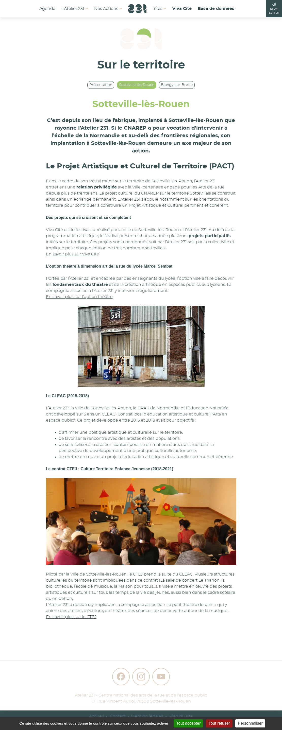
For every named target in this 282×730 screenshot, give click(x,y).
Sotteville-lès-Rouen (136, 85)
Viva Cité (182, 9)
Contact (118, 716)
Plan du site (181, 716)
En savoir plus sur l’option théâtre (79, 297)
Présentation (100, 85)
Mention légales (147, 716)
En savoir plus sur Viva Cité (72, 254)
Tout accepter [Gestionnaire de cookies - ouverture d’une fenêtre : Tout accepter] (188, 723)
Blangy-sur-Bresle (177, 85)
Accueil (96, 716)
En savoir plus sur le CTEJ (71, 617)
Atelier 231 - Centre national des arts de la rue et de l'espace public (141, 695)
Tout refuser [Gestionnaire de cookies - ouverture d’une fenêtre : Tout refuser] (219, 723)
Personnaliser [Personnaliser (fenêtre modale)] (250, 723)
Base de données (216, 9)
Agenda (47, 9)
